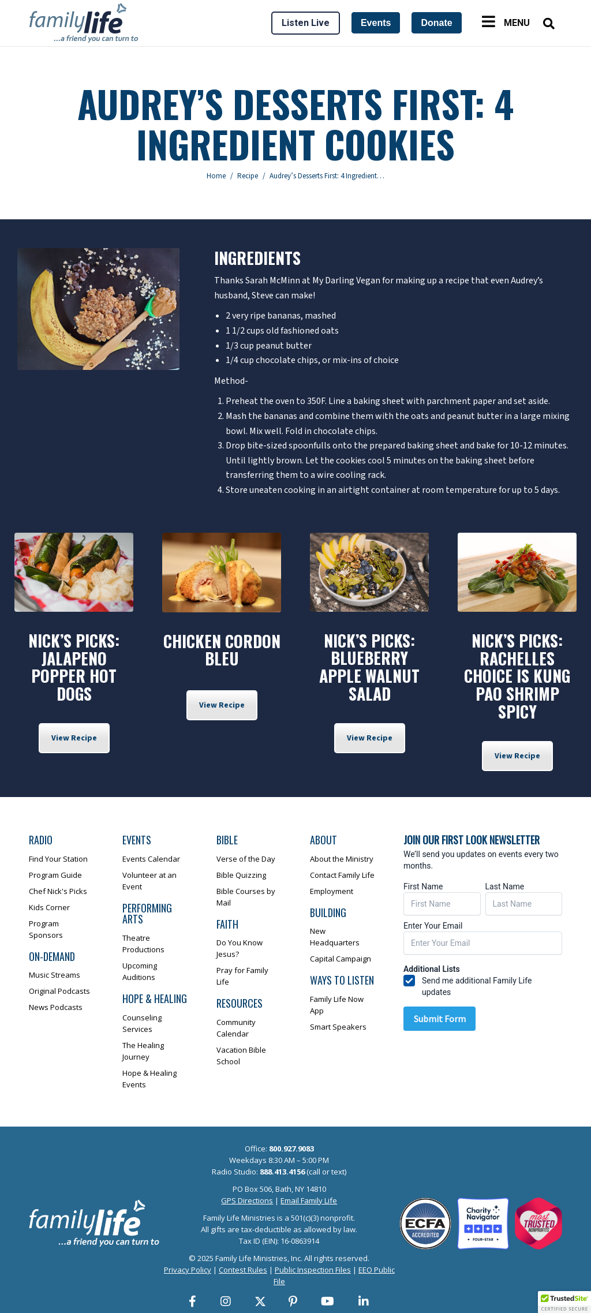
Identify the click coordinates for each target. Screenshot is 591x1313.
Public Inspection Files (313, 1270)
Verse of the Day (245, 859)
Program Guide (55, 875)
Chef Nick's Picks (58, 891)
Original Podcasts (59, 991)
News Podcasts (56, 1007)
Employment (331, 891)
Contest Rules (243, 1270)
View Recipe (74, 738)
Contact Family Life (342, 875)
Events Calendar (151, 859)
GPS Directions (247, 1200)
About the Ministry (341, 859)
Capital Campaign (340, 958)
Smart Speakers (338, 1027)
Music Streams (54, 975)
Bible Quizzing (241, 875)
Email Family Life (308, 1200)
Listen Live (306, 22)
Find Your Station (58, 859)
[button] (564, 1302)
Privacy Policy (187, 1270)
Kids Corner (49, 907)
